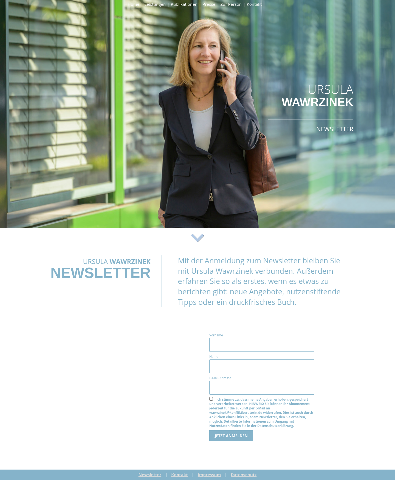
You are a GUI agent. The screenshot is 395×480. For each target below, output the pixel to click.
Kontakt (254, 4)
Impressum (209, 474)
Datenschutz (243, 474)
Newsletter (150, 474)
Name (213, 356)
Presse (208, 4)
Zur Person (231, 4)
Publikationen (184, 4)
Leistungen (155, 4)
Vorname (216, 335)
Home (134, 4)
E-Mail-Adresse (220, 378)
